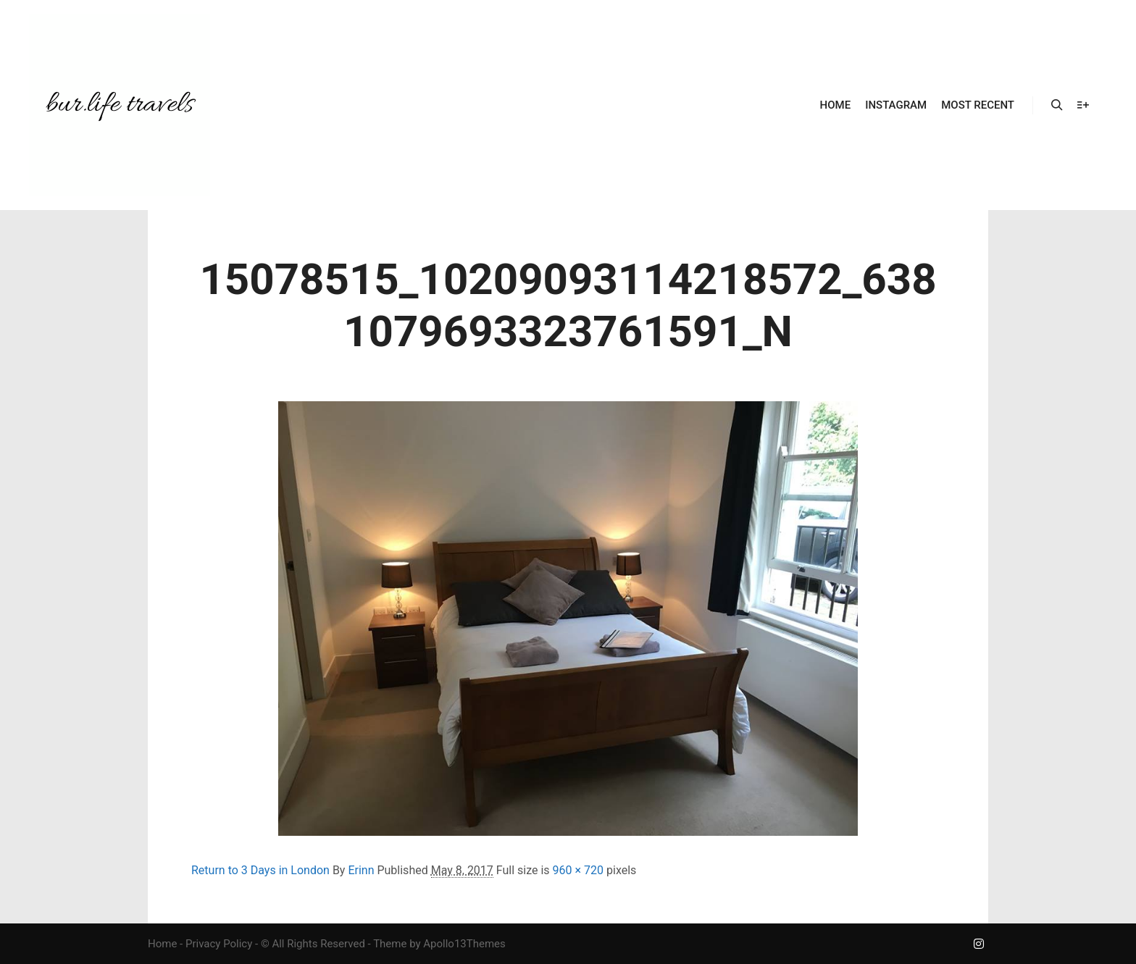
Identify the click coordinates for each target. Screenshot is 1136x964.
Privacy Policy (218, 943)
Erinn (361, 870)
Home (162, 943)
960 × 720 (578, 870)
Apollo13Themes (464, 943)
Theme (389, 943)
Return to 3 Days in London (260, 870)
